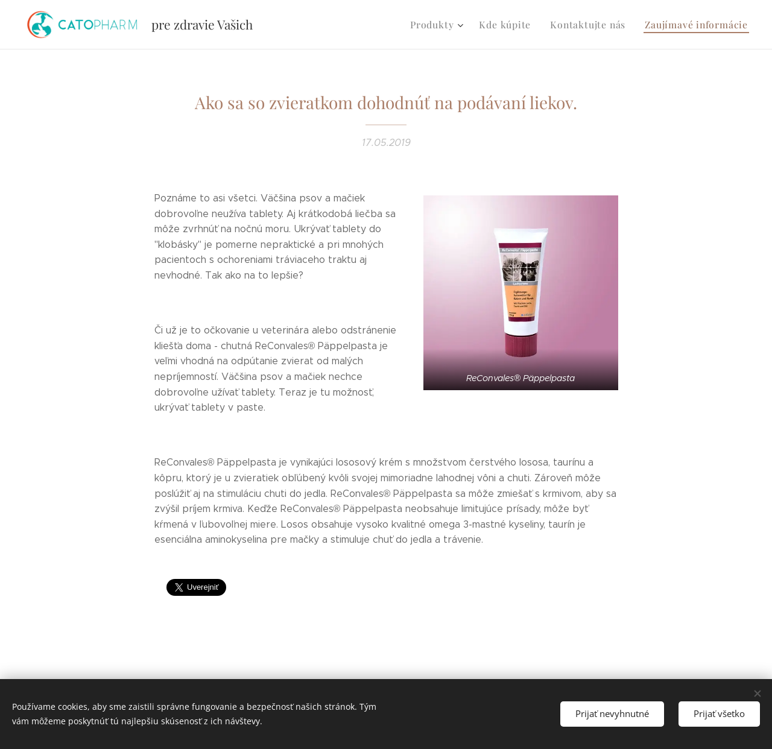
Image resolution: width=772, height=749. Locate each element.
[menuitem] (447, 25)
